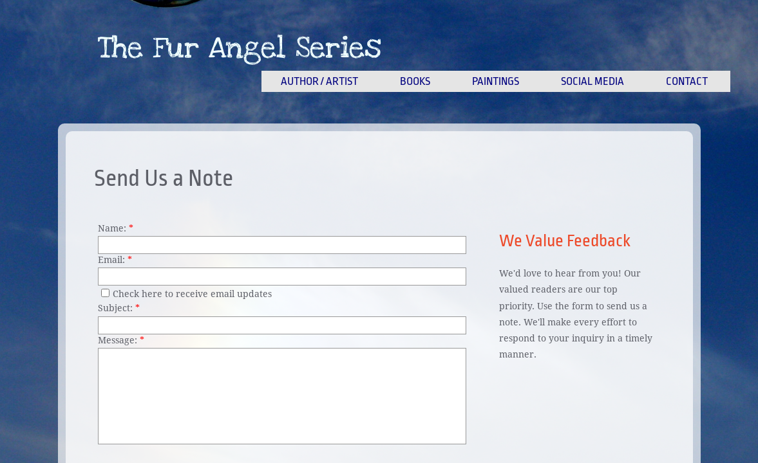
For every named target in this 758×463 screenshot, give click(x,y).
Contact (687, 81)
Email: (115, 260)
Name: (115, 228)
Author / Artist (319, 81)
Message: (121, 340)
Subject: (119, 308)
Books (415, 81)
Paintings (495, 81)
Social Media (592, 81)
